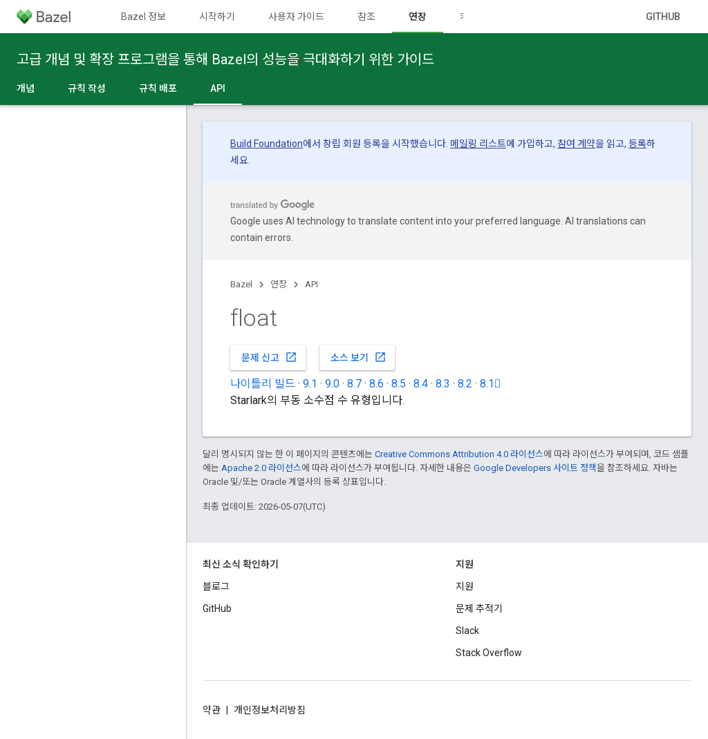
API (311, 284)
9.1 (310, 383)
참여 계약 (576, 143)
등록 (637, 143)
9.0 (332, 383)
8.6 (376, 383)
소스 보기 (358, 357)
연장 (278, 284)
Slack (467, 630)
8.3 (443, 383)
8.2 (465, 383)
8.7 (354, 383)
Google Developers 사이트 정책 (535, 468)
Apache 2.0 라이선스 (261, 468)
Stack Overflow (489, 652)
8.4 (420, 383)
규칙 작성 (87, 88)
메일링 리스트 (478, 143)
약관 (212, 710)
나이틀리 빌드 (262, 383)
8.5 (398, 383)
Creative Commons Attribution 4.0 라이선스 (459, 454)
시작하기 (217, 16)
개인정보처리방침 (270, 710)
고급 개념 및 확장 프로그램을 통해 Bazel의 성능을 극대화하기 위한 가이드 (225, 59)
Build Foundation (266, 143)
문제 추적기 (479, 608)
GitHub (663, 16)
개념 (26, 88)
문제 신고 (269, 357)
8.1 (490, 383)
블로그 (216, 586)
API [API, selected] (217, 88)
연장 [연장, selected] (418, 16)
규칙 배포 (158, 88)
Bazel (241, 284)
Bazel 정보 (143, 16)
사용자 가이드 (296, 16)
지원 (465, 586)
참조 (366, 16)
